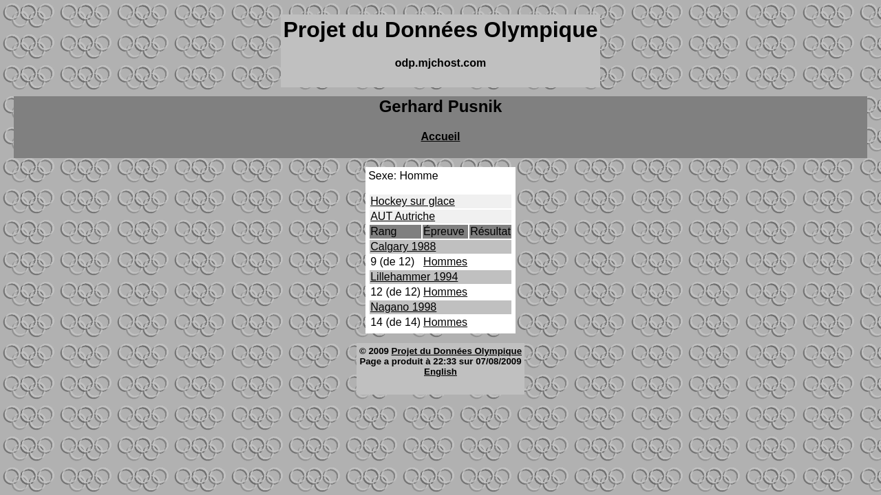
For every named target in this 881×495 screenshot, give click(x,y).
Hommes (445, 261)
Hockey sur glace (412, 201)
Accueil (440, 136)
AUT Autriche (402, 216)
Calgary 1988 (403, 246)
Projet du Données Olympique (457, 351)
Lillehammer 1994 (414, 277)
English (440, 371)
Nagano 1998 (403, 307)
